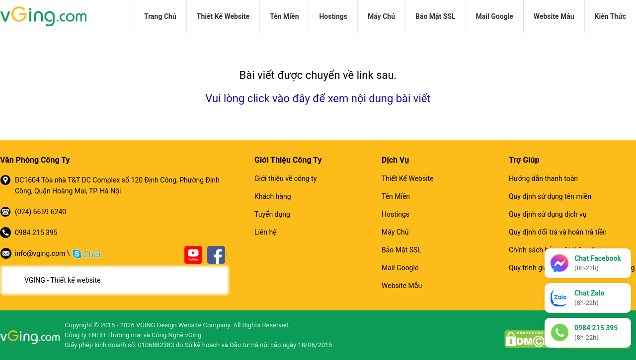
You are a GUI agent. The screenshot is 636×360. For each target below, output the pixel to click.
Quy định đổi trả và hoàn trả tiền (558, 232)
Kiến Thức (610, 16)
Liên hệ (265, 232)
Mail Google (494, 16)
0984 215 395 (36, 233)
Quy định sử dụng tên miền (550, 196)
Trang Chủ (160, 16)
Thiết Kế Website (223, 16)
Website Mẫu (554, 16)
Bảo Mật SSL (435, 16)
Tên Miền (284, 16)
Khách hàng (272, 196)
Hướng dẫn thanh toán (543, 178)
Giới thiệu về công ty (285, 178)
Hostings (333, 16)
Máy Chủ (381, 16)
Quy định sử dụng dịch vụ (547, 214)
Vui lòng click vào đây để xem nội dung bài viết (318, 98)
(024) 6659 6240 (40, 212)
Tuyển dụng (272, 214)
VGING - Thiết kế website (62, 280)
